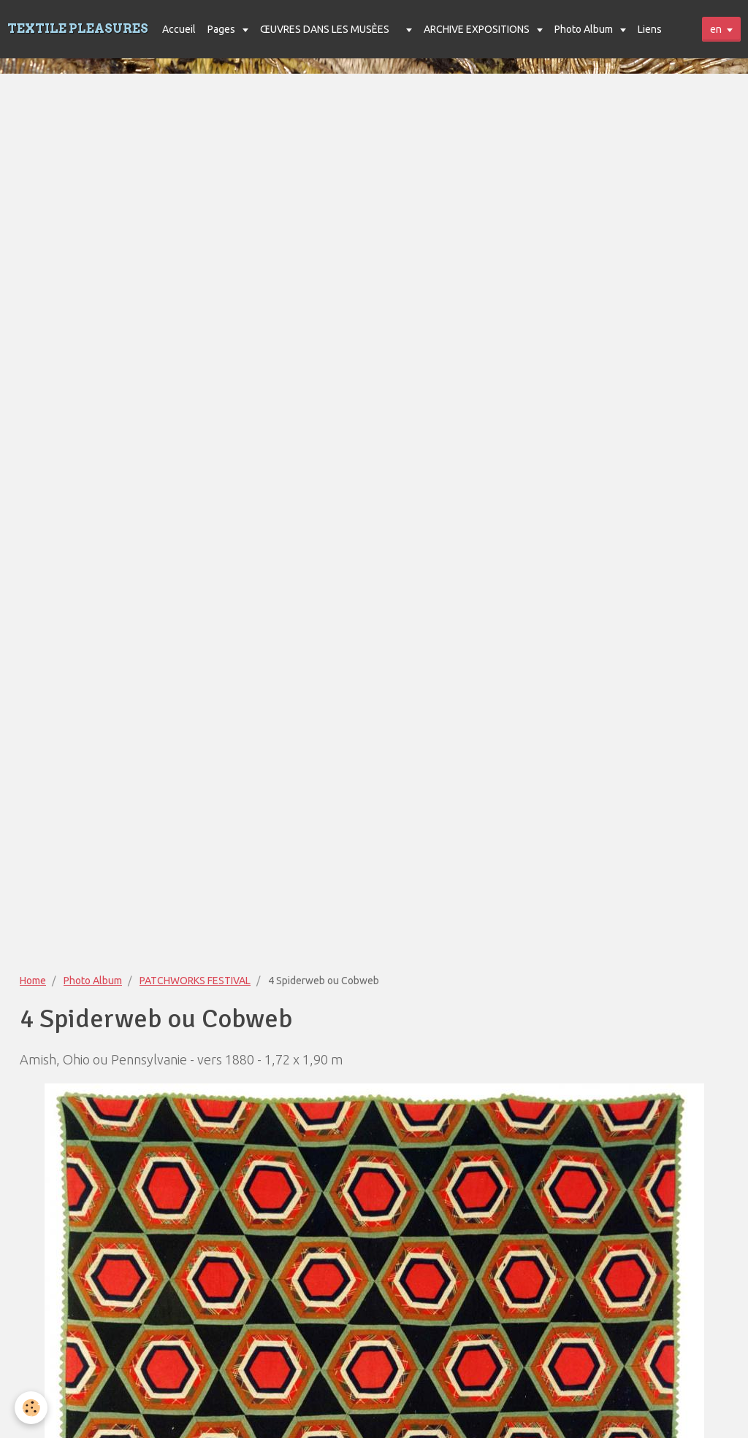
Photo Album (584, 29)
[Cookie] (31, 1407)
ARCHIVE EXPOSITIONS (478, 29)
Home (33, 980)
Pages (222, 29)
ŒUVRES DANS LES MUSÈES (324, 29)
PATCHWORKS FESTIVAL (195, 980)
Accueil (179, 29)
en (716, 29)
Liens (650, 29)
